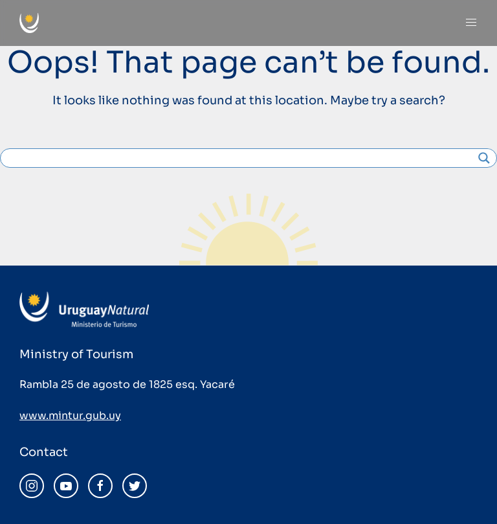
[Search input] (242, 158)
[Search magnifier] (484, 158)
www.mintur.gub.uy (70, 415)
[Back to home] (29, 23)
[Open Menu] (471, 22)
